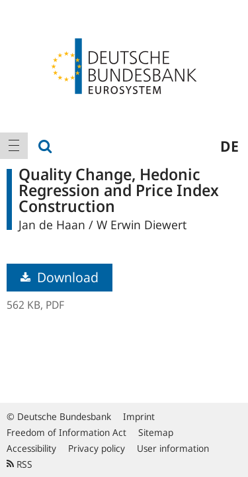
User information (173, 448)
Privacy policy (96, 448)
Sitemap (155, 432)
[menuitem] (14, 145)
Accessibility (31, 448)
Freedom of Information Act (66, 432)
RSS (19, 464)
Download (60, 277)
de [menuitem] (229, 146)
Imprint (139, 416)
